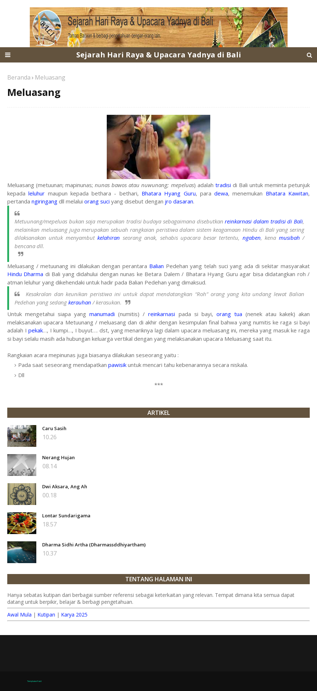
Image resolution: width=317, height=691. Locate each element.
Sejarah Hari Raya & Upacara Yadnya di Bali (158, 55)
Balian (156, 266)
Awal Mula (19, 614)
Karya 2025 (74, 614)
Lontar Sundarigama (66, 515)
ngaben (252, 237)
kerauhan (79, 302)
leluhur (36, 193)
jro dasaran (179, 201)
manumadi (102, 314)
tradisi (223, 185)
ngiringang (44, 201)
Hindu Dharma (25, 274)
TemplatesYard (34, 681)
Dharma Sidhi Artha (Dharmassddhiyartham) (94, 544)
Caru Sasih (54, 428)
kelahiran (108, 237)
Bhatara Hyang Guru (169, 193)
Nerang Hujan (58, 457)
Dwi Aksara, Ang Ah (64, 486)
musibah (289, 237)
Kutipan (46, 614)
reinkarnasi (161, 314)
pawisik (117, 364)
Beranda (19, 77)
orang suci (97, 201)
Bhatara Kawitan (287, 193)
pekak (35, 330)
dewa (221, 193)
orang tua (229, 314)
